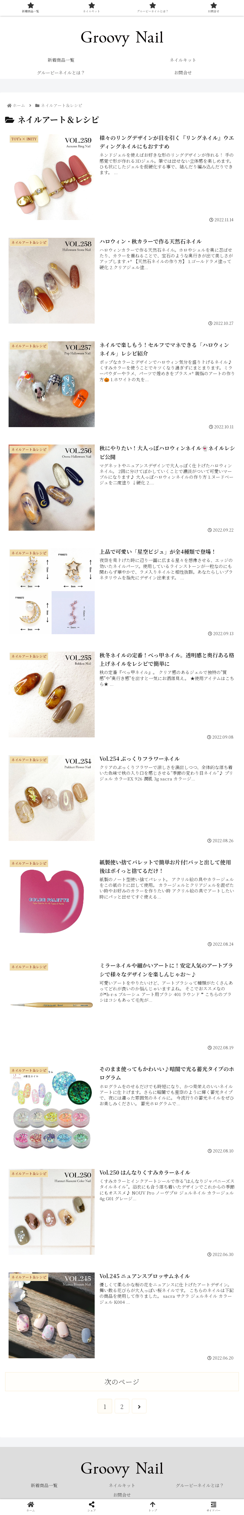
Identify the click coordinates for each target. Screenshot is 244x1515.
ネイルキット (122, 1485)
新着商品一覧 (44, 1485)
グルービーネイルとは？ (200, 1485)
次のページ (122, 1381)
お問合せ (122, 1495)
